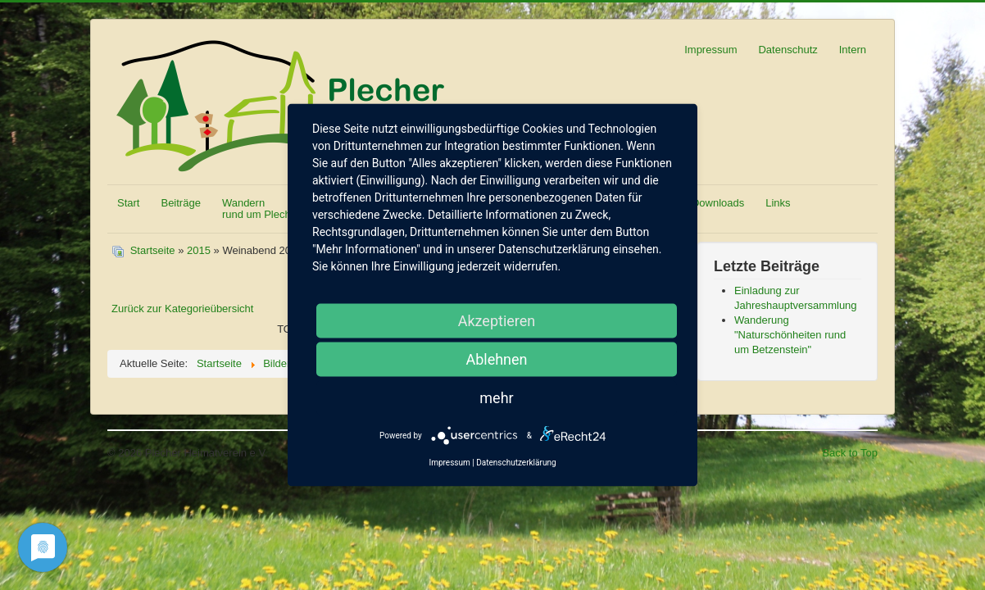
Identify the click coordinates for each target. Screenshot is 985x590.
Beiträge (180, 203)
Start (128, 203)
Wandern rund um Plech (256, 208)
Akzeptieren (497, 320)
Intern (852, 49)
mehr (496, 397)
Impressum (710, 49)
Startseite (152, 250)
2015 (199, 250)
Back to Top (850, 453)
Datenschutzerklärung (516, 462)
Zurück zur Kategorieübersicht (182, 308)
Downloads (718, 203)
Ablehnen (496, 359)
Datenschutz (787, 49)
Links (777, 203)
